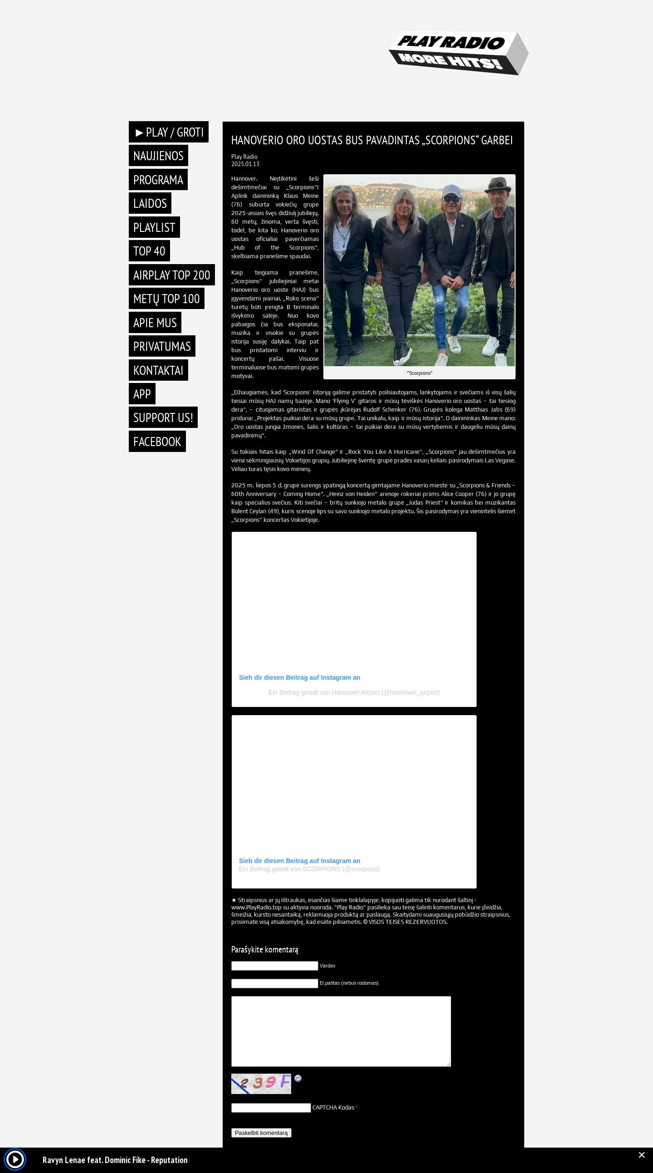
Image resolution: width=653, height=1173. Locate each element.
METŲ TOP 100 (166, 298)
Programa (158, 179)
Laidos (150, 203)
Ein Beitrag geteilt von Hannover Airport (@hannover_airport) (354, 692)
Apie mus (155, 322)
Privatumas (162, 346)
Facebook (157, 441)
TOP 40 (149, 250)
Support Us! (163, 417)
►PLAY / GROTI (168, 131)
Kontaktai (158, 370)
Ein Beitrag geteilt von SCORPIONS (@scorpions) (309, 869)
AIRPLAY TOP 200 (171, 274)
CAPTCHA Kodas (333, 1107)
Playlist (154, 227)
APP (142, 393)
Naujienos (158, 155)
